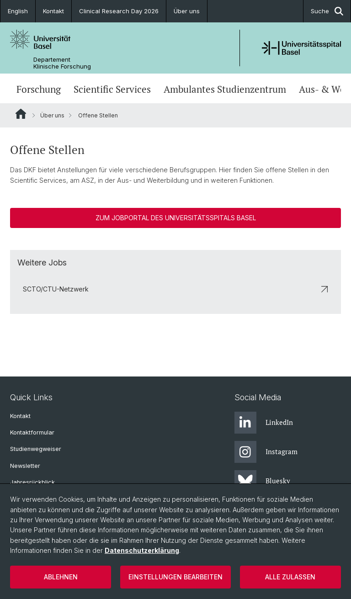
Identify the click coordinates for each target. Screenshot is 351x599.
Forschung (38, 89)
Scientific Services (112, 89)
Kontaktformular (32, 432)
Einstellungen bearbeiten (175, 577)
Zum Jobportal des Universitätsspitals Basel (176, 218)
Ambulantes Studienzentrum (225, 89)
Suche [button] (327, 11)
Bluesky (262, 481)
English (18, 11)
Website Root (21, 114)
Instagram (266, 452)
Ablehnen (61, 577)
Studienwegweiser (35, 448)
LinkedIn (263, 423)
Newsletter (25, 465)
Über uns (187, 11)
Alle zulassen (290, 577)
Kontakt (53, 11)
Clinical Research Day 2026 (119, 11)
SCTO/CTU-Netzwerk (175, 289)
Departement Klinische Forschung (62, 63)
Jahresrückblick (32, 482)
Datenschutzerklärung (142, 550)
